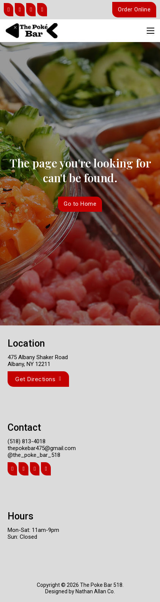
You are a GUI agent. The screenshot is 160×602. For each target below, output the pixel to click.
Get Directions (38, 379)
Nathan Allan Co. (95, 591)
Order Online (134, 9)
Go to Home (80, 203)
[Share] (8, 9)
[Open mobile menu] (150, 31)
